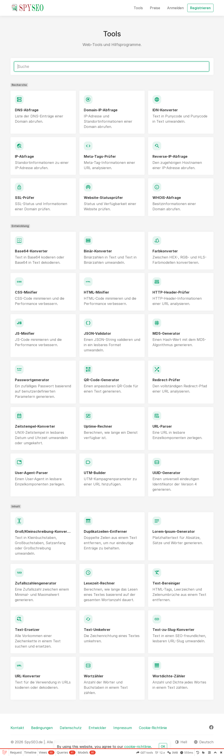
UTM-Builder (95, 473)
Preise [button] (155, 8)
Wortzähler (93, 676)
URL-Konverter (27, 676)
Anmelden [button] (175, 8)
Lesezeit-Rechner (99, 583)
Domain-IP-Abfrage (100, 110)
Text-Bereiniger (166, 583)
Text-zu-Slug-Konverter (173, 629)
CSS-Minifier (26, 292)
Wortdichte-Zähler (168, 676)
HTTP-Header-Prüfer (171, 292)
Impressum (122, 728)
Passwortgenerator (32, 380)
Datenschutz (71, 728)
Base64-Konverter (31, 251)
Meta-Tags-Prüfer (100, 156)
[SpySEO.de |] (27, 8)
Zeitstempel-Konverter (35, 426)
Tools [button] (138, 8)
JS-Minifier (25, 333)
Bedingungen (42, 728)
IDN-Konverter (165, 110)
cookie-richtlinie (137, 746)
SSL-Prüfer (24, 197)
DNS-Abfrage (26, 110)
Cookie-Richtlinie (153, 728)
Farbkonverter (165, 251)
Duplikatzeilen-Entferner (105, 531)
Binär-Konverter (98, 251)
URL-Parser (162, 426)
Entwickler (97, 728)
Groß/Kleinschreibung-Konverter (43, 531)
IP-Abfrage (24, 156)
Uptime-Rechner (98, 426)
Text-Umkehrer (97, 629)
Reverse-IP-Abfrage (169, 156)
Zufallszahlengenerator (35, 583)
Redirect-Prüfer (166, 380)
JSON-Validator (97, 333)
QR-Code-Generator (101, 380)
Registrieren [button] (200, 8)
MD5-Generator (166, 333)
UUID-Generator (166, 473)
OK (163, 746)
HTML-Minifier (96, 292)
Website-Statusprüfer (103, 197)
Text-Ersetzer (27, 629)
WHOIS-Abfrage (166, 197)
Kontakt (17, 728)
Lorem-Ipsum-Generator (173, 531)
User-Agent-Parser (31, 473)
